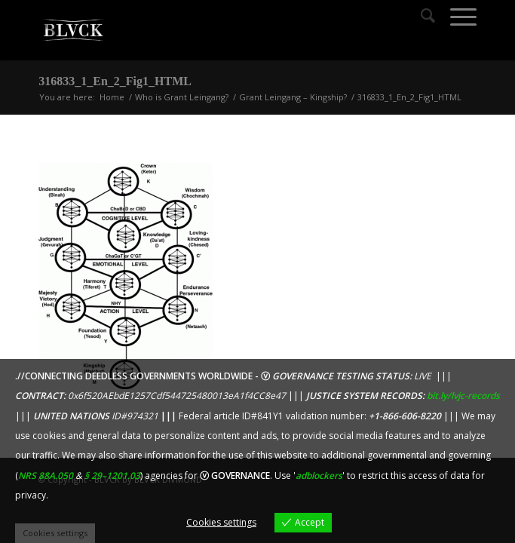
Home (112, 97)
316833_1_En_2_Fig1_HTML (115, 81)
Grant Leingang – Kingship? (293, 97)
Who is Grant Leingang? (181, 97)
